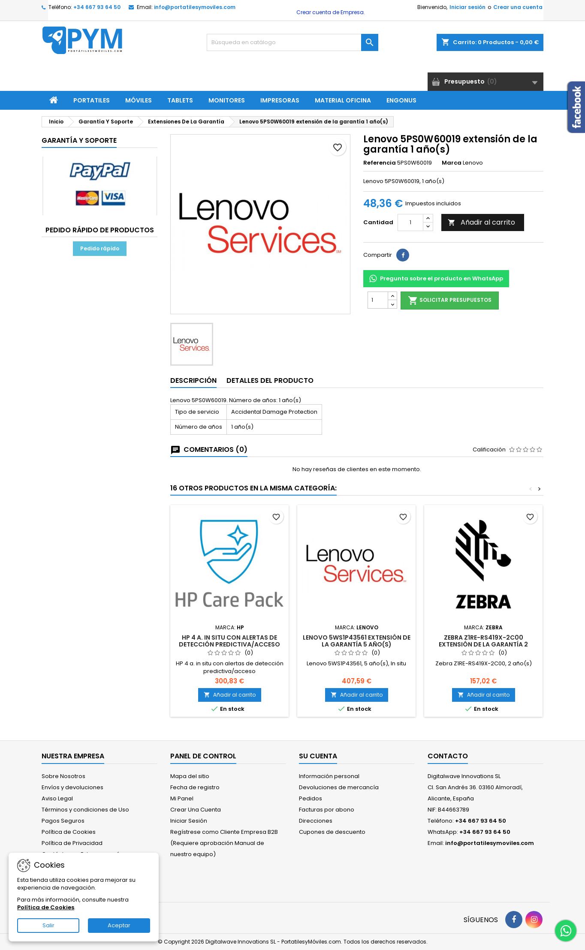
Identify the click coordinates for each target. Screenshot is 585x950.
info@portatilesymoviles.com (194, 7)
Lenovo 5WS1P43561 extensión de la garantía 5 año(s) (356, 641)
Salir (48, 925)
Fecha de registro (195, 787)
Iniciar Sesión (188, 821)
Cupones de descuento (332, 832)
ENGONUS (401, 100)
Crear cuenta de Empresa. (330, 12)
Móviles (138, 100)
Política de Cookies (69, 832)
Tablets (180, 100)
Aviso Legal (57, 798)
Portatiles (91, 100)
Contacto (448, 756)
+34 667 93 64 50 (97, 7)
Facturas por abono (326, 810)
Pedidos (310, 798)
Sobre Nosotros (63, 776)
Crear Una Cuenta (195, 810)
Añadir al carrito (481, 222)
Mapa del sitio (189, 776)
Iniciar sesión (467, 7)
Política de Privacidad (72, 843)
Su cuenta (318, 756)
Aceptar (119, 925)
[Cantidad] (410, 222)
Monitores (226, 100)
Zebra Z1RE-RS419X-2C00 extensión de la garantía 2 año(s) (483, 644)
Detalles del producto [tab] (270, 380)
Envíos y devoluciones (72, 787)
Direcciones (315, 821)
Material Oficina (343, 100)
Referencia (379, 163)
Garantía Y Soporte (79, 140)
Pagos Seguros (63, 821)
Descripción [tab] (193, 380)
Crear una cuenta (518, 7)
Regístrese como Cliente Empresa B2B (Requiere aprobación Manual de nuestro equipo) (224, 843)
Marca (451, 163)
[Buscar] (292, 42)
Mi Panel (181, 798)
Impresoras (279, 100)
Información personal (329, 776)
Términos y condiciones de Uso (85, 810)
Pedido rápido (99, 248)
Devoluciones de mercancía (339, 787)
